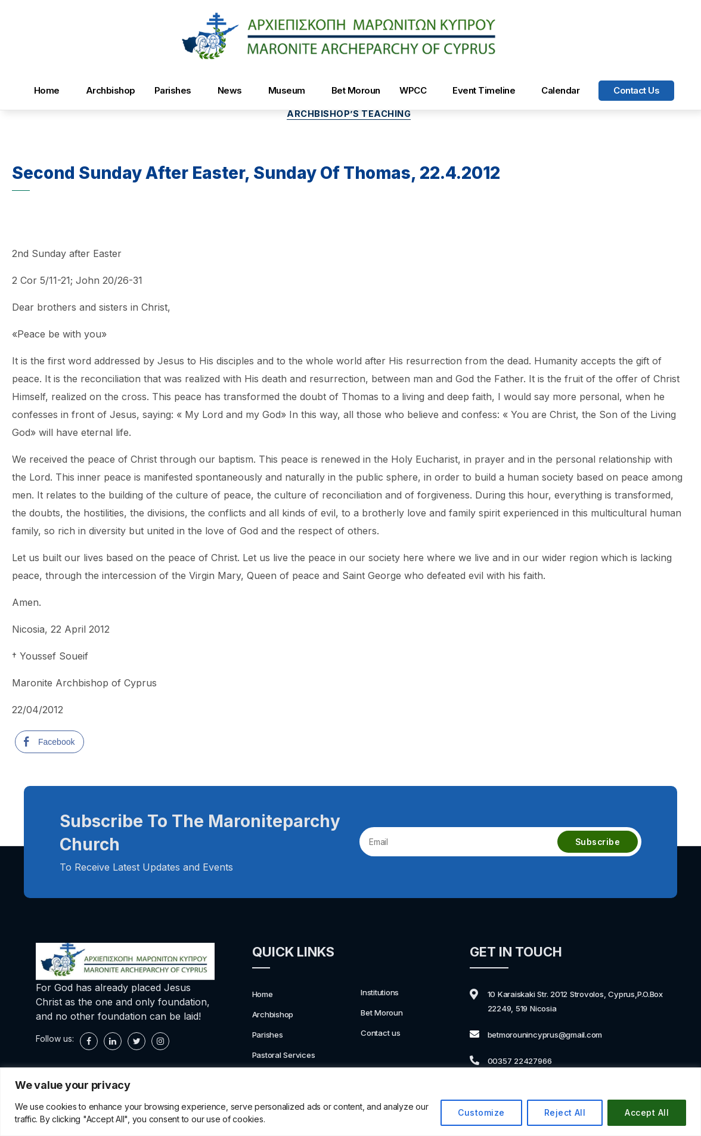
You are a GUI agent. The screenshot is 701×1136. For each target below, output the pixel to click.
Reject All (565, 1112)
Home (47, 90)
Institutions (384, 993)
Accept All (647, 1112)
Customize (481, 1112)
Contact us (636, 90)
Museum (286, 90)
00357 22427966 (527, 1062)
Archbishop (110, 90)
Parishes (172, 90)
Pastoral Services (290, 1056)
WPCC (412, 90)
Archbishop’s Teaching (350, 115)
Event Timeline (483, 90)
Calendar (560, 90)
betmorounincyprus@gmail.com (558, 1036)
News (230, 90)
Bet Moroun (355, 90)
